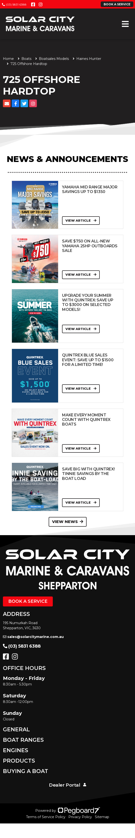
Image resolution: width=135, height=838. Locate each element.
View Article (80, 220)
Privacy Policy (80, 817)
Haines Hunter (88, 58)
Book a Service (27, 601)
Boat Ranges (23, 740)
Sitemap (102, 817)
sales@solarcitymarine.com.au (33, 637)
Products (19, 760)
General (16, 729)
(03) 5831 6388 (14, 4)
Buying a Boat (25, 771)
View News (67, 521)
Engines (15, 750)
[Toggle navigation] (125, 24)
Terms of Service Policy (45, 817)
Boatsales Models (54, 58)
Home (8, 58)
